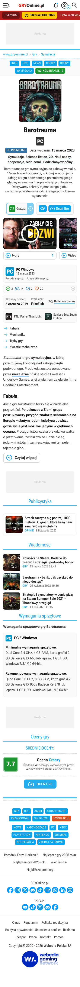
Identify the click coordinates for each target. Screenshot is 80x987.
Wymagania (24, 71)
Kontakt (45, 937)
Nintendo (42, 835)
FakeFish (37, 304)
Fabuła (14, 328)
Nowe (17, 827)
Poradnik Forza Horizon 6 (21, 855)
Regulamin (30, 922)
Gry (34, 54)
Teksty (50, 63)
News (37, 63)
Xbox (63, 827)
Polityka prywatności (19, 930)
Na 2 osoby (63, 157)
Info (14, 63)
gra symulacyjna (38, 358)
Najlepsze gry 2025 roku (29, 862)
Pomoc (58, 937)
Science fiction (36, 157)
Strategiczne (56, 811)
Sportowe (41, 818)
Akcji (38, 811)
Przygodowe (20, 818)
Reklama (69, 930)
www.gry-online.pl (15, 54)
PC (53, 827)
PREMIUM (11, 15)
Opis (25, 63)
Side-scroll (34, 162)
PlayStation (22, 835)
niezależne (20, 374)
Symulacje (48, 54)
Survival (60, 835)
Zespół (21, 937)
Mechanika (17, 334)
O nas (16, 922)
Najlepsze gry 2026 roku (59, 855)
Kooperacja (15, 162)
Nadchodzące (36, 827)
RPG (26, 811)
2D (51, 157)
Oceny (64, 63)
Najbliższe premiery (40, 870)
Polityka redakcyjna (55, 922)
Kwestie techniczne (23, 347)
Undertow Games (64, 301)
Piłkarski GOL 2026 (39, 15)
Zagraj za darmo (51, 842)
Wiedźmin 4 (59, 862)
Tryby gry (16, 341)
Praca (33, 937)
